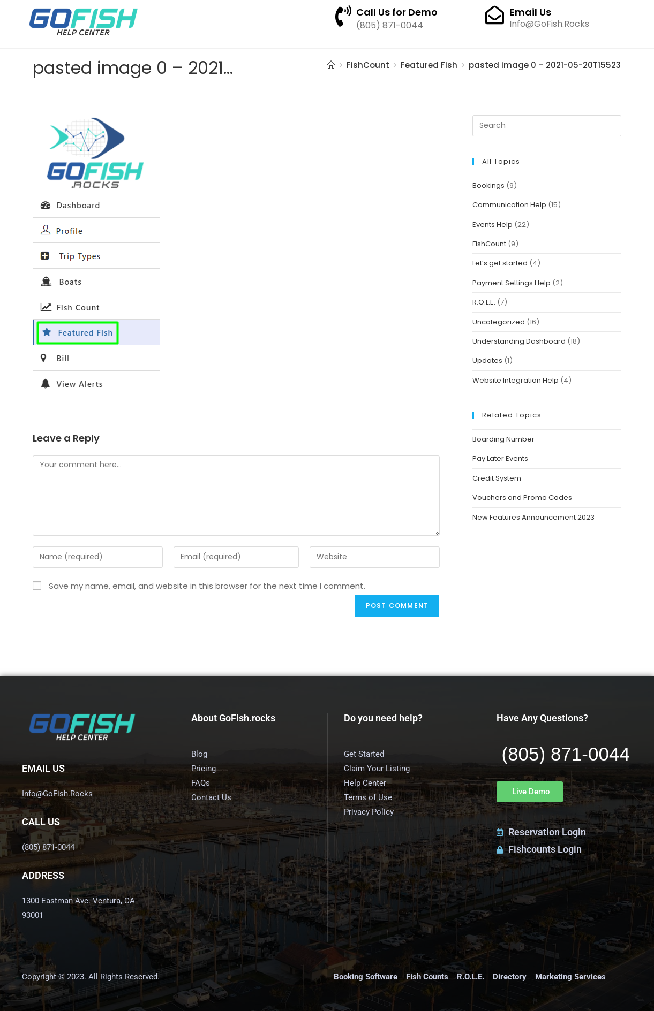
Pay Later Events (500, 458)
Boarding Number (503, 439)
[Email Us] (494, 14)
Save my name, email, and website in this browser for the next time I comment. (207, 585)
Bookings (488, 185)
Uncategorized (498, 322)
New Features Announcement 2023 (533, 517)
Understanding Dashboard (519, 341)
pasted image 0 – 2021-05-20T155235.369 (556, 65)
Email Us (530, 12)
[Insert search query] (546, 125)
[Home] (331, 65)
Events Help (492, 224)
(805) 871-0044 (566, 753)
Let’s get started (500, 263)
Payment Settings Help (511, 283)
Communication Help (509, 205)
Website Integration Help (515, 380)
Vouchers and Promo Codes (522, 497)
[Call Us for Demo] (343, 16)
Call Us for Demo (397, 12)
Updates (487, 360)
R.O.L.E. (483, 302)
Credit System (496, 478)
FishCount (489, 244)
